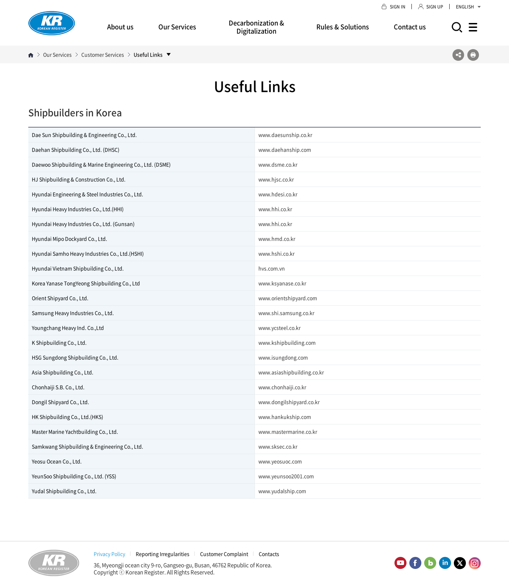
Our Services (177, 26)
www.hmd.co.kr (276, 238)
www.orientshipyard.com (287, 297)
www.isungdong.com (283, 357)
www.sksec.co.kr (277, 446)
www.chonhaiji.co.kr (282, 386)
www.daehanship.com (284, 149)
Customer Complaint (224, 553)
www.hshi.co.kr (276, 253)
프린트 (473, 55)
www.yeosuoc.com (280, 461)
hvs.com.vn (271, 268)
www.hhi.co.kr (275, 208)
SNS (458, 55)
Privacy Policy (109, 553)
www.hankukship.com (284, 416)
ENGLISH (468, 7)
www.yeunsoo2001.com (286, 476)
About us (120, 26)
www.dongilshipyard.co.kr (289, 401)
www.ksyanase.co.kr (282, 283)
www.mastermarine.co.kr (287, 431)
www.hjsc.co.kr (276, 179)
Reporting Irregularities (162, 553)
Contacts (269, 553)
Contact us (410, 26)
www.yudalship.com (282, 490)
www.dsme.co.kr (277, 164)
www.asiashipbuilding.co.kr (291, 372)
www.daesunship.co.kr (285, 134)
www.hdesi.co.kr (277, 194)
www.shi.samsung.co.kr (286, 312)
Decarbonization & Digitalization (256, 27)
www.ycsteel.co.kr (279, 327)
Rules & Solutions (342, 26)
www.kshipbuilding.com (287, 342)
